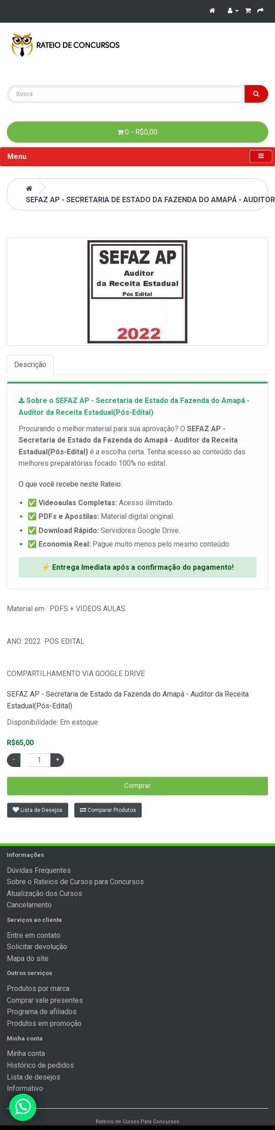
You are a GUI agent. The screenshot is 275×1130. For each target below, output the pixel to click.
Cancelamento (29, 905)
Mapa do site (28, 958)
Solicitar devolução (37, 946)
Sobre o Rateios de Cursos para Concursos (75, 881)
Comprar (137, 786)
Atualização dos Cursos (44, 893)
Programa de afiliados (42, 1011)
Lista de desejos (33, 1077)
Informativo (25, 1088)
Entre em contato (33, 935)
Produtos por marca (38, 988)
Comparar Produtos (108, 809)
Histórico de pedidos (40, 1065)
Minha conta (26, 1053)
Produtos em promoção (44, 1023)
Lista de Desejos (38, 809)
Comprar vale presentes (45, 1000)
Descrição (30, 364)
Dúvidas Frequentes (39, 870)
